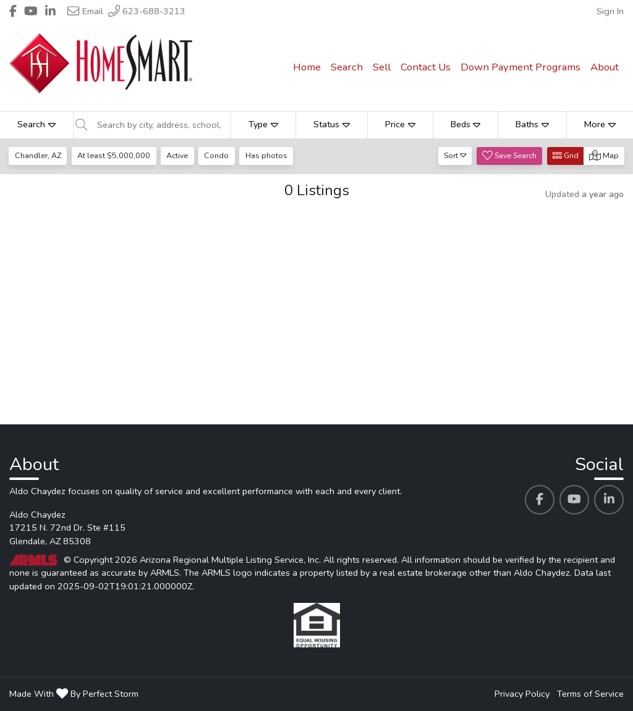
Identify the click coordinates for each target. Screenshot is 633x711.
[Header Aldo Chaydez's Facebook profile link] (13, 11)
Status (331, 124)
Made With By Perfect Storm (73, 694)
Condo (216, 155)
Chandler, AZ (38, 155)
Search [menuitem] (347, 67)
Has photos (266, 155)
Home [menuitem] (307, 67)
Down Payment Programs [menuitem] (520, 67)
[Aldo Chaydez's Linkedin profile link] (609, 500)
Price (400, 124)
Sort (455, 155)
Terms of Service (590, 694)
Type (263, 124)
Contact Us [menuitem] (426, 67)
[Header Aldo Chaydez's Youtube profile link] (31, 11)
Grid (566, 155)
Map (604, 155)
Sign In (610, 11)
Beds (466, 124)
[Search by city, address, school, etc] (160, 125)
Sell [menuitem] (382, 67)
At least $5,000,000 (113, 155)
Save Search (509, 155)
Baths (532, 124)
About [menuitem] (604, 67)
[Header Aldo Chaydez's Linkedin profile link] (50, 11)
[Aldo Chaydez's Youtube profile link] (574, 500)
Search (36, 124)
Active (177, 155)
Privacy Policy (522, 694)
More (600, 124)
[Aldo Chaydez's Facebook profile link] (539, 500)
